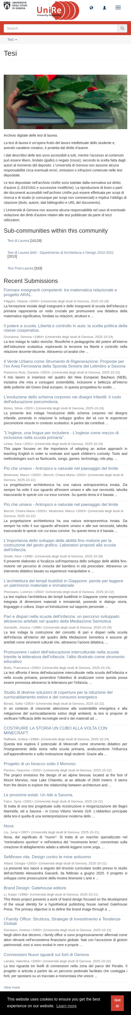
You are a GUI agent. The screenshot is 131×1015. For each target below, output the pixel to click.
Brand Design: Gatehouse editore (35, 888)
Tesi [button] (12, 40)
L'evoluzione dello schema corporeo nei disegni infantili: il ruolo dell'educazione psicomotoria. (62, 399)
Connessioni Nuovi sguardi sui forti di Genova (46, 954)
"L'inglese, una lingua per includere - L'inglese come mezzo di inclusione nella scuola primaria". (61, 435)
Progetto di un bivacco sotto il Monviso (40, 763)
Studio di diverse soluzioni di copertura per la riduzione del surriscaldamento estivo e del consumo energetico (58, 694)
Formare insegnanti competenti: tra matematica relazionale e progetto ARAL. (60, 292)
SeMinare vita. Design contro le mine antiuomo (47, 857)
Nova (9, 826)
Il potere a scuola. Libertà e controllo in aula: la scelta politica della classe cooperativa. (65, 328)
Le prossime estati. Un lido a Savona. (39, 795)
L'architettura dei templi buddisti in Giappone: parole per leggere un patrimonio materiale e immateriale (63, 583)
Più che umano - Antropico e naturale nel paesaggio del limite (61, 468)
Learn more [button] (66, 1006)
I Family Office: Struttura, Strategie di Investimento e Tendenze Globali (62, 921)
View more (12, 987)
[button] (91, 7)
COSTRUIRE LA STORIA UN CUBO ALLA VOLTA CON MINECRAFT (55, 730)
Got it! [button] (117, 1003)
